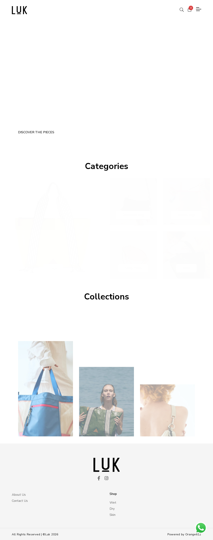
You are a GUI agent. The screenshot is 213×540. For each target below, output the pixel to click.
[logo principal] (19, 10)
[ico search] (182, 9)
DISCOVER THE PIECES (36, 131)
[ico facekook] (98, 477)
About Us (19, 494)
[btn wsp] (201, 528)
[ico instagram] (106, 477)
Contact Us (20, 500)
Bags (53, 267)
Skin (112, 514)
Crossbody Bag (133, 214)
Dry (112, 508)
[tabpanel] (106, 83)
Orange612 (193, 534)
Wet (113, 502)
